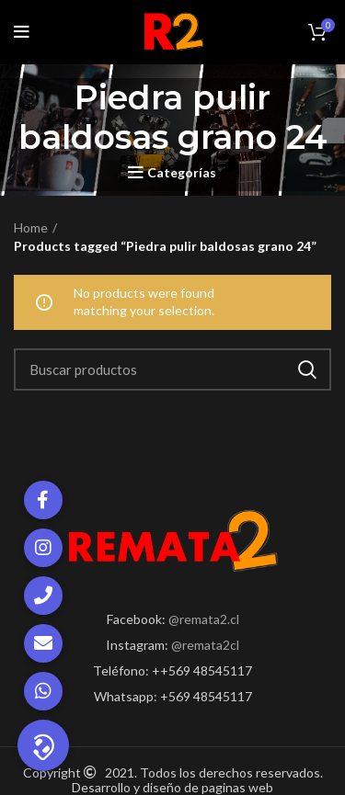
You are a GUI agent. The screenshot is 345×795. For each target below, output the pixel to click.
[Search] (172, 369)
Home (31, 227)
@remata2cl (205, 645)
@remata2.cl (203, 619)
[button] (43, 745)
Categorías (181, 172)
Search (306, 369)
